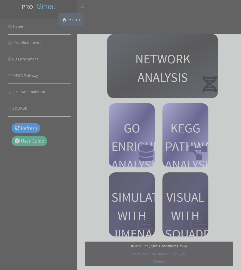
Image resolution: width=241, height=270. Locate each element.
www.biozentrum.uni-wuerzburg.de (159, 253)
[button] (82, 6)
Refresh (26, 128)
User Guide (29, 141)
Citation (159, 261)
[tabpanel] (159, 144)
